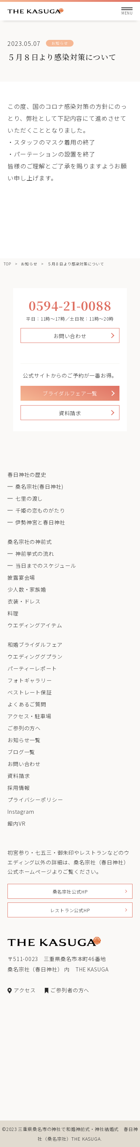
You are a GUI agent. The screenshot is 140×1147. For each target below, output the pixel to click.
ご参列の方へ (24, 728)
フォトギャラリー (29, 680)
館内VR (16, 823)
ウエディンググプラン (34, 656)
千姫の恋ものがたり (40, 510)
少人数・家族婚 (26, 589)
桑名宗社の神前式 (29, 541)
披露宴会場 (21, 577)
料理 (13, 613)
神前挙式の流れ (34, 553)
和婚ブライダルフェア (34, 644)
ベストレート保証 (29, 692)
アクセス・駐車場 (29, 716)
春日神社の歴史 (26, 474)
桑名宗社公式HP (70, 891)
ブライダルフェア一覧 (70, 393)
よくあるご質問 (26, 704)
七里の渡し (29, 498)
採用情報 (18, 787)
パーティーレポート (32, 668)
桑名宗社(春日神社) (39, 486)
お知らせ (29, 264)
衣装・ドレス (24, 601)
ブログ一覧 (21, 752)
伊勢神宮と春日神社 (40, 522)
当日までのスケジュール (45, 565)
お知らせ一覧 (24, 740)
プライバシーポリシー (35, 799)
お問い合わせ (70, 336)
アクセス (21, 990)
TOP (7, 264)
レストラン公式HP (70, 910)
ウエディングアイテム (34, 625)
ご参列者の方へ (67, 990)
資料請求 (70, 413)
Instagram (20, 811)
